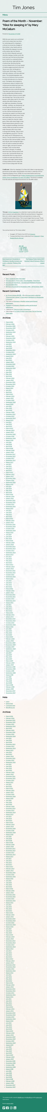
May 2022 (9, 374)
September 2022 (11, 368)
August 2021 (9, 388)
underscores (39, 1097)
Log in (7, 701)
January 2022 (10, 380)
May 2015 (9, 514)
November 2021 (10, 384)
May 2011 (9, 608)
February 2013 (10, 566)
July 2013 (8, 556)
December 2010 (10, 618)
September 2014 (11, 530)
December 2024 (10, 338)
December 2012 (10, 570)
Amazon (32, 234)
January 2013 (10, 568)
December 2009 (10, 642)
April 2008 (9, 683)
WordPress (29, 1097)
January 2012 (10, 592)
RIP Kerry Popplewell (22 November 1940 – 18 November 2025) (24, 286)
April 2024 (9, 348)
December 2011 (10, 594)
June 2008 (9, 679)
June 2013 (9, 558)
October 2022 (10, 366)
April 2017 (9, 470)
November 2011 (10, 596)
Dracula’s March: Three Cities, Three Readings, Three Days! (23, 280)
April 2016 (9, 492)
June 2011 (9, 606)
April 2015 (9, 516)
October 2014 (10, 528)
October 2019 (10, 416)
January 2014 (10, 544)
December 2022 (10, 364)
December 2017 (10, 454)
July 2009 (8, 653)
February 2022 (10, 378)
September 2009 (11, 648)
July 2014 (8, 534)
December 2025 (10, 326)
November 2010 (10, 620)
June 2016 (9, 488)
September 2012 (11, 576)
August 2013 (9, 554)
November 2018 (10, 434)
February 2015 (10, 520)
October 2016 (10, 480)
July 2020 (8, 406)
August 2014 (9, 532)
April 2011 (9, 610)
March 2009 (9, 661)
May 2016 (9, 490)
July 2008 (8, 677)
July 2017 (8, 464)
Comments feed (10, 705)
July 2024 (8, 344)
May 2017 (9, 468)
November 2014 (10, 526)
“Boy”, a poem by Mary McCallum (15, 278)
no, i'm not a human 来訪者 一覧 (15, 295)
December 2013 (10, 546)
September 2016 (11, 482)
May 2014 (9, 538)
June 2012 (9, 582)
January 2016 (10, 498)
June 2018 (9, 444)
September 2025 (11, 332)
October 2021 (10, 386)
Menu (5, 15)
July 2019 (8, 422)
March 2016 (9, 494)
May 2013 (9, 560)
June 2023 (9, 358)
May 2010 (9, 632)
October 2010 (10, 622)
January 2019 (10, 432)
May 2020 (9, 408)
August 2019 (9, 420)
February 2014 (10, 542)
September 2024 (11, 342)
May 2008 (9, 681)
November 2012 (10, 572)
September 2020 (11, 402)
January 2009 (10, 665)
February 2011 (10, 614)
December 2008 (10, 667)
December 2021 (10, 382)
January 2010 (10, 640)
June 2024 (9, 346)
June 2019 (9, 424)
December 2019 (10, 414)
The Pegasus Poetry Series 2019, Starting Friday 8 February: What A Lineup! (34, 261)
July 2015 (8, 510)
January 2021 (10, 398)
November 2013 (10, 548)
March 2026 (9, 322)
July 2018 (8, 442)
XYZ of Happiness (13, 212)
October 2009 (10, 646)
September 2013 (11, 552)
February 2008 (10, 687)
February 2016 (10, 496)
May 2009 (9, 657)
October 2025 (10, 330)
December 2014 (10, 524)
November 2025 (10, 328)
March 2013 (9, 564)
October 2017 (10, 458)
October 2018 (10, 436)
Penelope (8, 305)
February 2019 (10, 430)
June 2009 (9, 655)
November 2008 (10, 669)
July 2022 (8, 370)
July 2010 (8, 628)
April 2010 (9, 634)
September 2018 (11, 438)
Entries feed (9, 703)
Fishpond (36, 236)
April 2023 (9, 360)
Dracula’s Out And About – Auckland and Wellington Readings (23, 282)
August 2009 (9, 650)
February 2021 (10, 396)
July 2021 (8, 390)
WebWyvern (21, 1097)
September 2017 (11, 460)
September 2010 (11, 624)
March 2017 (9, 472)
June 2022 (9, 372)
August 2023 (9, 356)
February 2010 (10, 638)
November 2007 (10, 693)
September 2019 (11, 418)
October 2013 (10, 550)
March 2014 (9, 540)
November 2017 (10, 456)
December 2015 (10, 500)
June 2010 (9, 630)
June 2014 (9, 536)
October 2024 (10, 340)
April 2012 (9, 586)
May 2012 (9, 584)
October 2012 (10, 574)
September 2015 (11, 506)
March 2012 (9, 588)
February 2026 (10, 324)
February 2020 (10, 412)
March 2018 (9, 448)
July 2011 (8, 604)
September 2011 (11, 600)
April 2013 (9, 562)
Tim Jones (24, 7)
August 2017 (9, 462)
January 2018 (10, 452)
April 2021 (9, 392)
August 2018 (9, 440)
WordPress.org (10, 707)
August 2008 (9, 675)
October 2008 (10, 671)
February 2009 (10, 663)
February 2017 (10, 474)
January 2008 (10, 689)
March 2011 (9, 612)
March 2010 (9, 636)
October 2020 (10, 400)
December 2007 (10, 691)
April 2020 (9, 410)
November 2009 (10, 644)
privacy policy (10, 1103)
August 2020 (9, 404)
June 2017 (9, 466)
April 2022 (9, 376)
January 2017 (10, 476)
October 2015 (10, 504)
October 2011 (10, 598)
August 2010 (9, 626)
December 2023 (10, 350)
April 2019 (9, 426)
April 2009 (9, 659)
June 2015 (9, 512)
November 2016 (10, 478)
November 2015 (10, 502)
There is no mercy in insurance (22, 309)
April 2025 (9, 334)
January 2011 (10, 616)
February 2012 (10, 590)
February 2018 (10, 450)
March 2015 (9, 518)
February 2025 (10, 336)
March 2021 (9, 394)
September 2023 (11, 354)
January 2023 (10, 362)
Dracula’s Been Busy (11, 284)
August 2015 (9, 508)
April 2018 (9, 446)
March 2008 (9, 685)
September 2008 (11, 673)
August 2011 (9, 602)
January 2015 (10, 522)
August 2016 (9, 484)
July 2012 (8, 580)
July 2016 (8, 486)
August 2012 (9, 578)
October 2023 (10, 352)
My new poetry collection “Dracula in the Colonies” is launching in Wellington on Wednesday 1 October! (25, 297)
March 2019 (9, 428)
